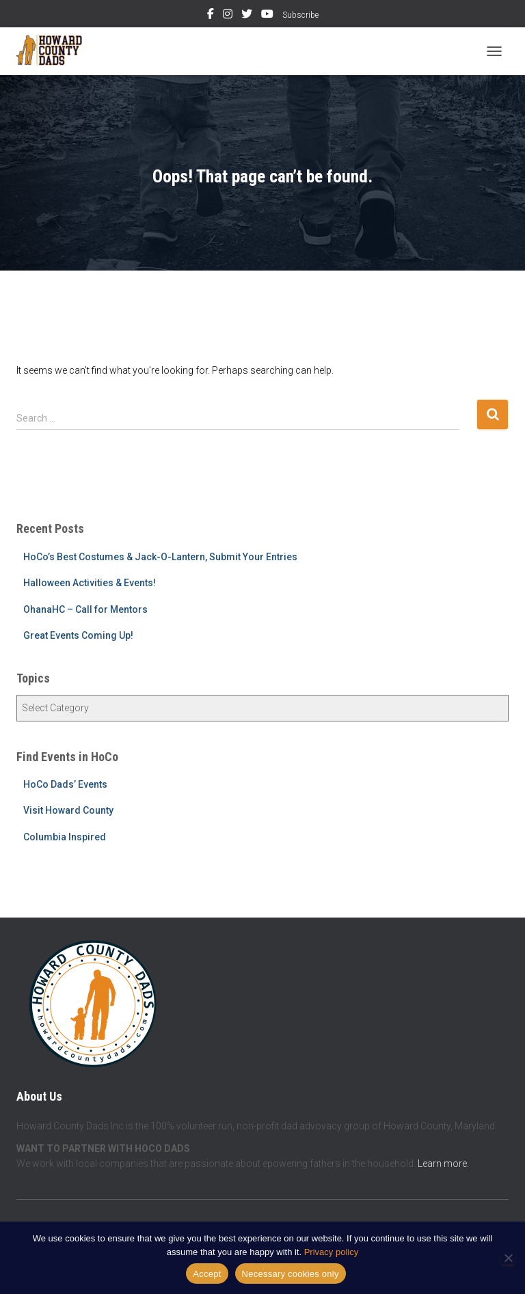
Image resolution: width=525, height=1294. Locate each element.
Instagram (227, 15)
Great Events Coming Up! (78, 635)
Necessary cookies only (290, 1274)
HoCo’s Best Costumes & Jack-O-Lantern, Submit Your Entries (160, 556)
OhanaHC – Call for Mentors (85, 609)
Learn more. (443, 1163)
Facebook (210, 15)
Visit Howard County (68, 810)
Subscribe (300, 15)
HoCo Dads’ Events (65, 784)
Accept (207, 1274)
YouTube (267, 15)
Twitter (246, 15)
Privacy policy (331, 1252)
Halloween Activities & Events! (89, 582)
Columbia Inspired (64, 836)
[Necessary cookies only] (508, 1258)
